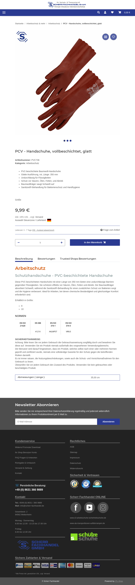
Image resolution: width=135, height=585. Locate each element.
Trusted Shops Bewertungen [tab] (78, 258)
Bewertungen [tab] (46, 258)
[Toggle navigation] (3, 12)
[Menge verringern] (18, 242)
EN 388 (38, 323)
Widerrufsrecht (76, 468)
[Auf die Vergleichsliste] (105, 36)
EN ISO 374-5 (68, 324)
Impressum (75, 457)
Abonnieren (108, 421)
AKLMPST (53, 331)
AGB (72, 447)
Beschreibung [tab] (24, 258)
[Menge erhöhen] (61, 242)
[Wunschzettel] (112, 12)
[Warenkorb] (124, 12)
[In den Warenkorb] (95, 242)
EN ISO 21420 (23, 324)
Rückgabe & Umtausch (25, 463)
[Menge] (40, 242)
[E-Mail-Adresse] (56, 421)
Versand (39, 217)
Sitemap (73, 452)
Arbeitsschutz (32, 163)
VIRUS (68, 331)
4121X (38, 331)
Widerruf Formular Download (27, 447)
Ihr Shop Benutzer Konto (26, 452)
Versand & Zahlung (23, 468)
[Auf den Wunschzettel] (113, 36)
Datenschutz (75, 463)
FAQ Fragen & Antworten (26, 457)
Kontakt (18, 473)
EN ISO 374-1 (53, 324)
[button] (99, 12)
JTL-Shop (119, 581)
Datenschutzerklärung (63, 411)
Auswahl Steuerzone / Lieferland (33, 220)
